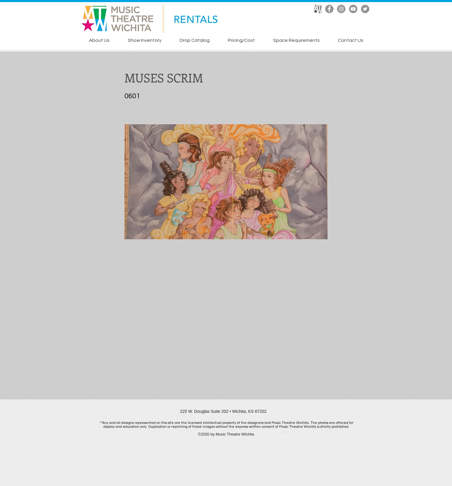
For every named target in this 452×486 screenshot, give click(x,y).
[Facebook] (329, 9)
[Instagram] (341, 9)
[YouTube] (353, 9)
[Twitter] (365, 9)
